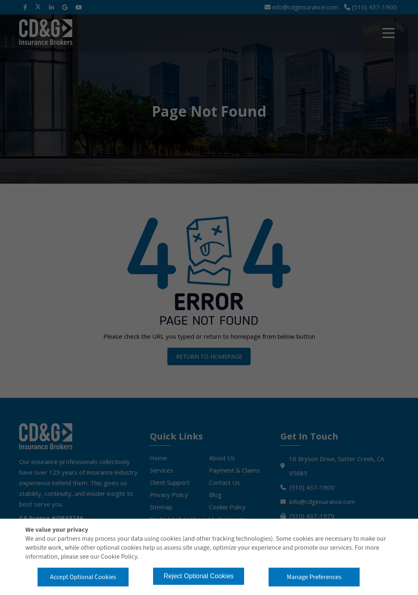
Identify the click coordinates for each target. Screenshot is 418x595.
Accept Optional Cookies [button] (83, 577)
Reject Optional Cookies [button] (199, 576)
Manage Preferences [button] (314, 577)
